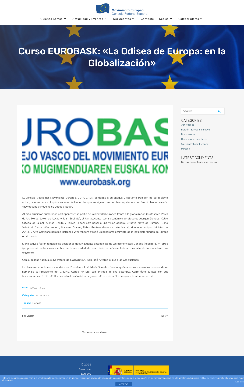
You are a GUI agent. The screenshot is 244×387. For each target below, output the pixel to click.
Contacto (147, 19)
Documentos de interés (194, 139)
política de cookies (208, 378)
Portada (185, 149)
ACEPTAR (123, 384)
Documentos (188, 134)
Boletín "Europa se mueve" (196, 130)
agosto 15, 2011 (39, 288)
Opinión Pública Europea (194, 144)
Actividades (42, 295)
